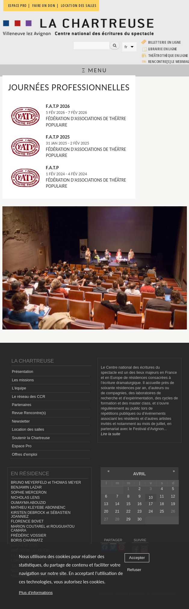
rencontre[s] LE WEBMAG (168, 61)
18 (162, 504)
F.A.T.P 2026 (58, 106)
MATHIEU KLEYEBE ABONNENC (38, 507)
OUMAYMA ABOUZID (28, 503)
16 (140, 504)
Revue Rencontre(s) (29, 413)
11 (162, 496)
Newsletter (21, 421)
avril (139, 473)
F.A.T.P (52, 167)
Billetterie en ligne (164, 42)
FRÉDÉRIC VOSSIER (28, 535)
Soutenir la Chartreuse (31, 438)
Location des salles (28, 429)
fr (126, 47)
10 (151, 497)
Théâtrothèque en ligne (168, 55)
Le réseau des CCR (28, 397)
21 (117, 511)
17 (151, 504)
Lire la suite (110, 434)
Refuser (134, 570)
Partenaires (21, 405)
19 (173, 504)
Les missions (23, 380)
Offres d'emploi (24, 454)
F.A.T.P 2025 (58, 137)
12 (173, 496)
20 (106, 511)
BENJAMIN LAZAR (26, 487)
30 (140, 519)
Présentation (22, 372)
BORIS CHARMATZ (27, 540)
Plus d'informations (36, 593)
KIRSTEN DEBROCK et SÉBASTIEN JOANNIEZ (40, 515)
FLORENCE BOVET (27, 521)
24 (151, 511)
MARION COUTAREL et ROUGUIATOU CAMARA (43, 528)
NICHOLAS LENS (25, 497)
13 (106, 504)
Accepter (137, 558)
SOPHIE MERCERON (28, 492)
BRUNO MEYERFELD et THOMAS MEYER (46, 482)
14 (117, 504)
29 (128, 519)
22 (128, 511)
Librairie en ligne (162, 49)
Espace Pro (21, 446)
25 (162, 511)
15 (128, 504)
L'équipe (19, 388)
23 (140, 511)
